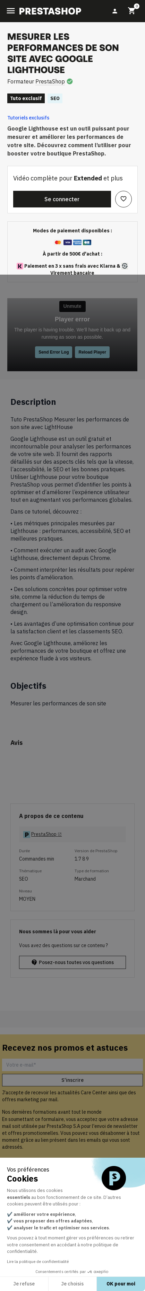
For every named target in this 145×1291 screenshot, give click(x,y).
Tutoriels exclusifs (28, 118)
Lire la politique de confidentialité (38, 1261)
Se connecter (61, 199)
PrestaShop (50, 81)
